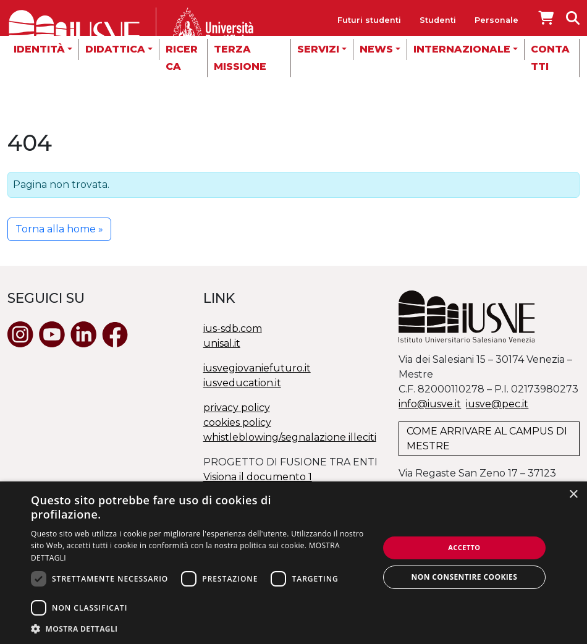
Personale (496, 20)
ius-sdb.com (232, 328)
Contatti (550, 57)
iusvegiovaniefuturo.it (257, 368)
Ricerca (182, 57)
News (376, 49)
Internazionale (461, 49)
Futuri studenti (369, 20)
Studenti (438, 20)
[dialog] (293, 562)
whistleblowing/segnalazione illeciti (289, 437)
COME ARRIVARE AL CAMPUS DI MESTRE (487, 438)
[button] (199, 628)
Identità (39, 49)
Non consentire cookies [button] (465, 577)
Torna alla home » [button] (59, 229)
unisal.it (221, 343)
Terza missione (240, 57)
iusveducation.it (242, 383)
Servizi (318, 49)
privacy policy (236, 407)
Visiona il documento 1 (257, 477)
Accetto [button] (464, 547)
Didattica (115, 49)
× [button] (573, 494)
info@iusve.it (430, 404)
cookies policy (237, 422)
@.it (497, 404)
